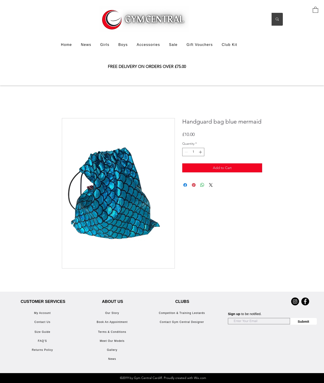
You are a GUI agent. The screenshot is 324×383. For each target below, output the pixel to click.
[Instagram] (295, 301)
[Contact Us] (42, 322)
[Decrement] (186, 152)
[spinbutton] (193, 152)
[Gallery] (112, 349)
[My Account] (42, 313)
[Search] (256, 19)
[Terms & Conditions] (112, 331)
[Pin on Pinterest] (193, 185)
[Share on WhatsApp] (202, 185)
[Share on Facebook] (185, 185)
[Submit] (303, 321)
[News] (112, 358)
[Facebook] (305, 301)
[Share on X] (211, 185)
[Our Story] (112, 313)
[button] (315, 9)
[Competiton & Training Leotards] (182, 313)
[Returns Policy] (42, 349)
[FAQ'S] (42, 340)
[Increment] (201, 152)
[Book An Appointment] (112, 322)
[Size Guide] (42, 331)
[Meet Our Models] (112, 340)
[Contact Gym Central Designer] (182, 322)
